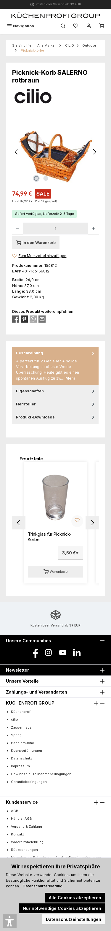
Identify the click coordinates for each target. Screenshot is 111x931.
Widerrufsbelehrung (27, 842)
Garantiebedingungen (29, 782)
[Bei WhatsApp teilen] (33, 319)
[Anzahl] (55, 228)
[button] (18, 522)
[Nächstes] (94, 151)
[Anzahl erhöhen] (93, 228)
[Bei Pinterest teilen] (24, 319)
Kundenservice (22, 802)
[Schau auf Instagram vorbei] (48, 652)
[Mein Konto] (88, 26)
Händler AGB (21, 818)
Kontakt (17, 834)
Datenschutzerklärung (42, 886)
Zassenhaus (21, 727)
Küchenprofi (21, 712)
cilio (14, 719)
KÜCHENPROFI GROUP (30, 702)
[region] (55, 151)
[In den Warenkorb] (35, 242)
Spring (16, 735)
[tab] (55, 366)
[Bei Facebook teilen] (15, 319)
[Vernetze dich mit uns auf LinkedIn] (76, 652)
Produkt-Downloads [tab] (56, 417)
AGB (14, 811)
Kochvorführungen (26, 750)
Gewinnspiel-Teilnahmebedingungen (41, 774)
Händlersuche (22, 743)
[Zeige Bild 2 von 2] (46, 178)
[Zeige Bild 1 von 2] (36, 178)
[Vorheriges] (16, 151)
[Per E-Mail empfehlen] (42, 319)
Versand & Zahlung (26, 826)
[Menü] (20, 26)
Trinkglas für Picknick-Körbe (50, 537)
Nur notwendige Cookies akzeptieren (62, 908)
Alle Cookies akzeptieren (75, 897)
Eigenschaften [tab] (56, 391)
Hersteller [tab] (56, 404)
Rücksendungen (24, 850)
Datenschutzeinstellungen (73, 919)
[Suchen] (63, 26)
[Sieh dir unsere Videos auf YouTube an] (62, 652)
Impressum (20, 766)
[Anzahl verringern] (17, 228)
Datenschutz (21, 758)
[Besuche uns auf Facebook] (34, 652)
